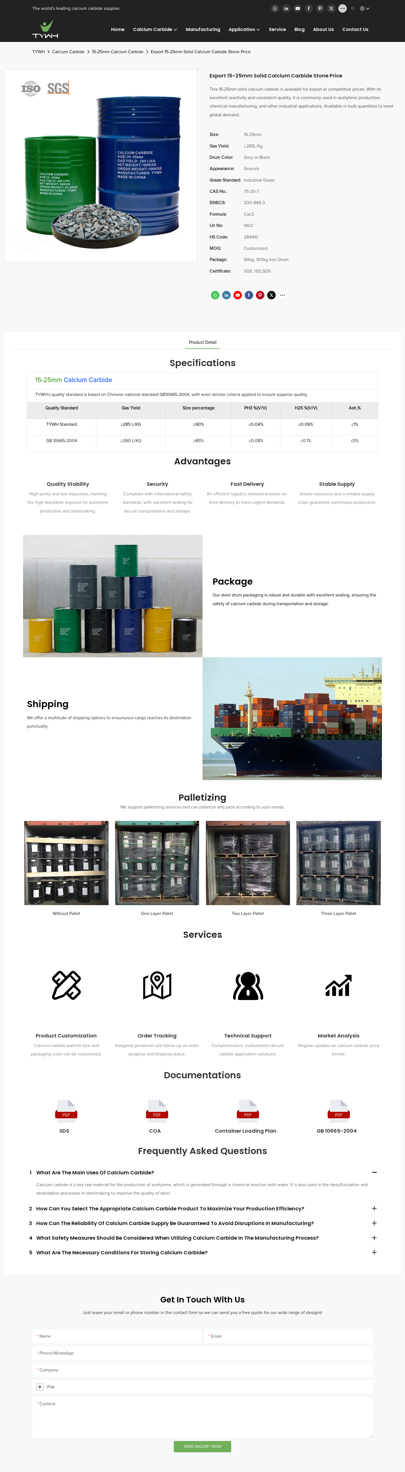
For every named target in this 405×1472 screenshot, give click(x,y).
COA (155, 1130)
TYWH (38, 52)
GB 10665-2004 (337, 1130)
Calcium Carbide (68, 52)
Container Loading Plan (245, 1130)
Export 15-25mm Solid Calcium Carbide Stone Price (201, 52)
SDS (64, 1130)
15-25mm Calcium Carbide (117, 52)
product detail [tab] (203, 342)
